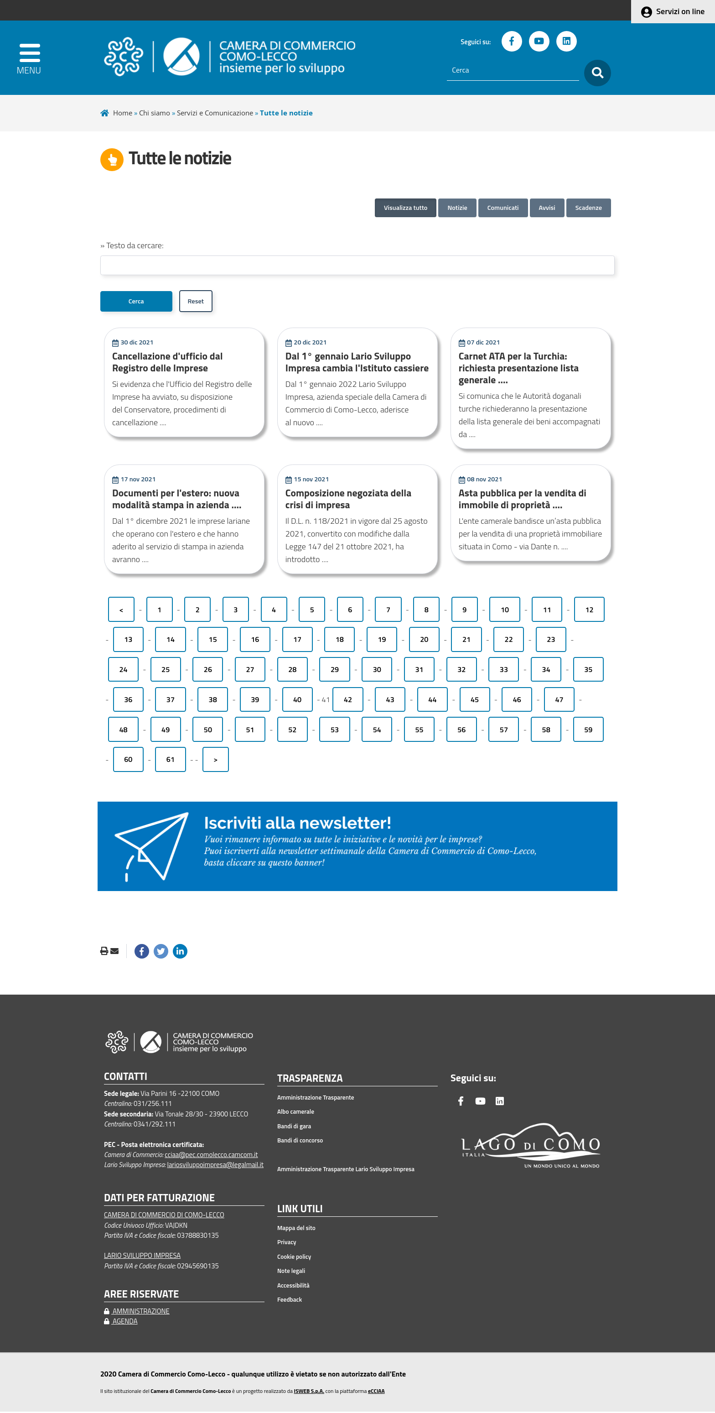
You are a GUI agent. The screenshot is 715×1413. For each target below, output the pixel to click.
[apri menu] (34, 57)
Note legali (291, 1272)
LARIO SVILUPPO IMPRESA (142, 1256)
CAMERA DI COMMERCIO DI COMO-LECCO (164, 1216)
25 (165, 670)
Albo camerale (295, 1112)
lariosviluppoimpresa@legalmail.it (215, 1166)
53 (335, 730)
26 (208, 670)
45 (475, 700)
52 (292, 730)
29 (335, 670)
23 (551, 641)
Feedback (289, 1300)
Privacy (286, 1243)
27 (250, 670)
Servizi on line (680, 11)
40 (297, 700)
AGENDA (121, 1322)
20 (424, 641)
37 (170, 700)
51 (250, 730)
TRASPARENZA (310, 1080)
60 (128, 761)
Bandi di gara (294, 1127)
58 (546, 730)
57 (504, 730)
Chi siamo (154, 112)
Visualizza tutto (405, 208)
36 (128, 700)
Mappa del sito (296, 1229)
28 (292, 670)
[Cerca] (513, 70)
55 (419, 730)
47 (559, 700)
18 (340, 641)
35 (588, 670)
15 (213, 641)
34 (546, 670)
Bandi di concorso (300, 1141)
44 (432, 700)
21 (466, 641)
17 (297, 641)
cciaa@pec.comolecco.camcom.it (211, 1156)
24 (123, 670)
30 (377, 670)
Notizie (457, 208)
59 (588, 730)
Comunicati (503, 208)
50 (208, 730)
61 (170, 761)
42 (348, 700)
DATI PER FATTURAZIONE (159, 1199)
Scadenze (588, 208)
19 (382, 641)
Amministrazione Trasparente (315, 1098)
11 (547, 610)
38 (213, 700)
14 (170, 641)
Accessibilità (293, 1286)
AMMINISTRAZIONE (137, 1312)
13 (128, 641)
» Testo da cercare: (132, 245)
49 (165, 730)
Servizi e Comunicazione (215, 112)
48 (123, 730)
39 (255, 700)
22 (509, 641)
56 (461, 730)
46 (517, 700)
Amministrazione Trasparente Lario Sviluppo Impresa (345, 1170)
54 (377, 730)
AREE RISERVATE (141, 1295)
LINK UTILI (300, 1210)
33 (504, 670)
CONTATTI (125, 1077)
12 (589, 610)
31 (419, 670)
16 (255, 641)
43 (390, 700)
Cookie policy (294, 1257)
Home (122, 112)
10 (505, 610)
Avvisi (547, 208)
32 (461, 670)
